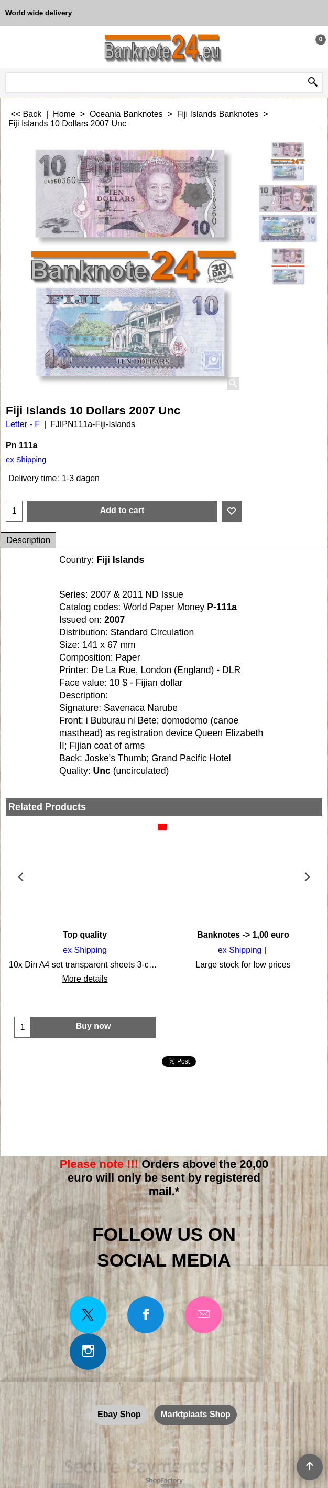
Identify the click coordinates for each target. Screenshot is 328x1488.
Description (28, 540)
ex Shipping (26, 459)
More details (84, 978)
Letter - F (23, 424)
